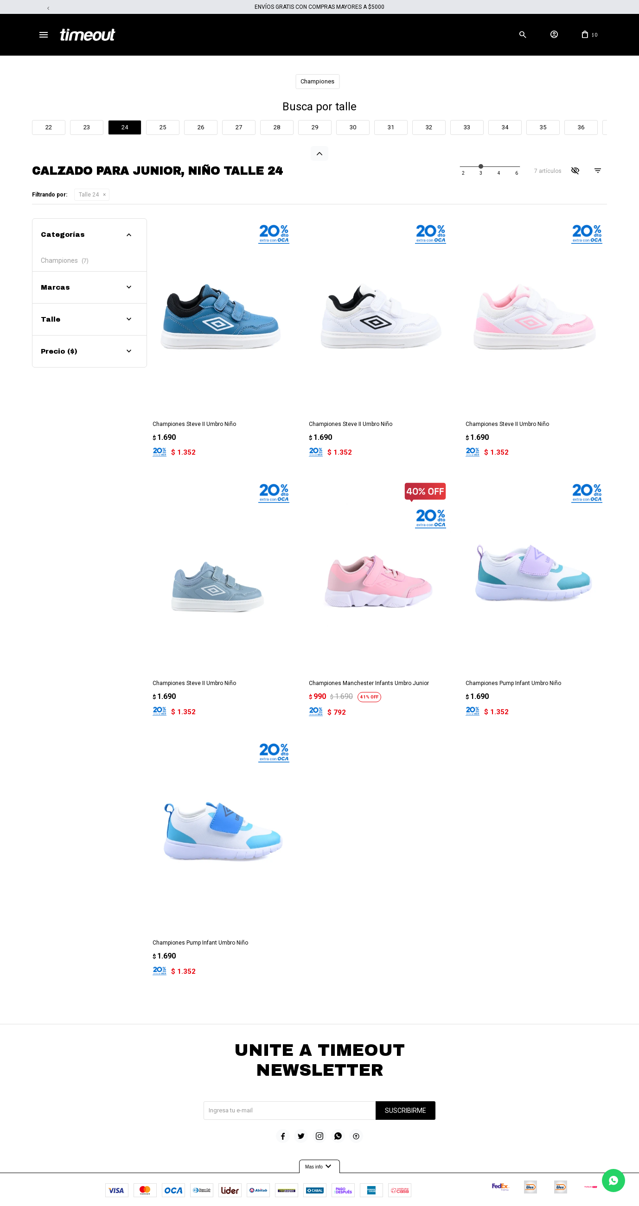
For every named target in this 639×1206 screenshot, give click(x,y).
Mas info (319, 1142)
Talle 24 (89, 194)
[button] (523, 34)
